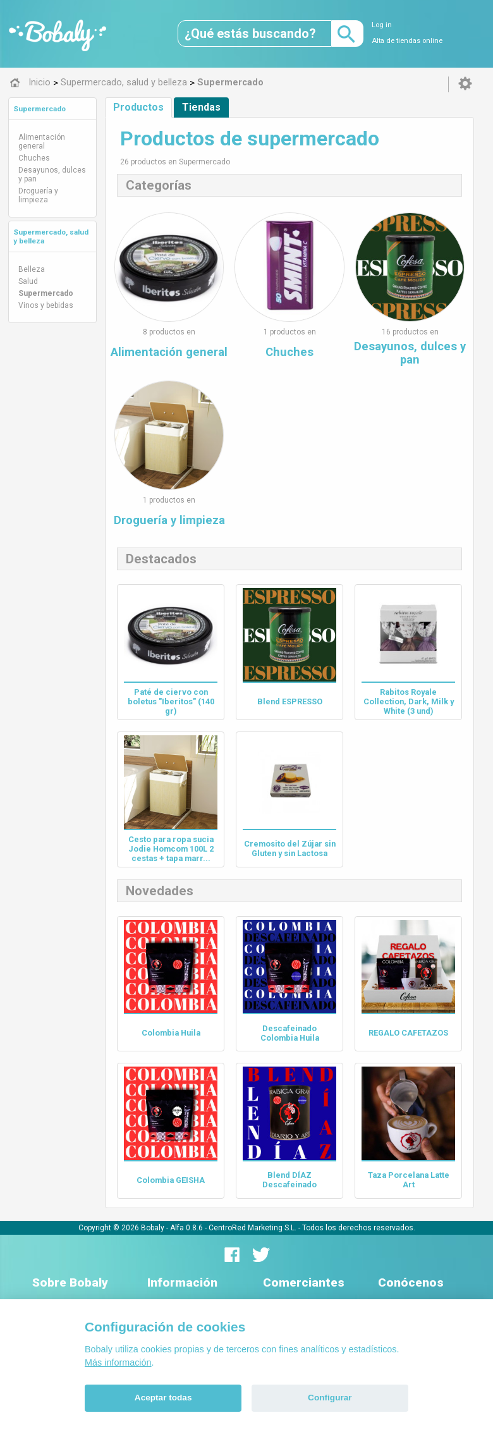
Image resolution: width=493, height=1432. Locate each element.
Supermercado (39, 108)
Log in (382, 25)
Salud (28, 281)
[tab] (52, 108)
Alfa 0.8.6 (186, 1227)
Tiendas (201, 107)
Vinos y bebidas (45, 305)
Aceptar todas (163, 1397)
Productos (138, 107)
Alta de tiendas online (407, 41)
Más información (118, 1362)
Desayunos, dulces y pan (52, 174)
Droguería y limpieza (38, 195)
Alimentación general (41, 141)
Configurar (329, 1397)
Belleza (31, 269)
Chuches (34, 158)
